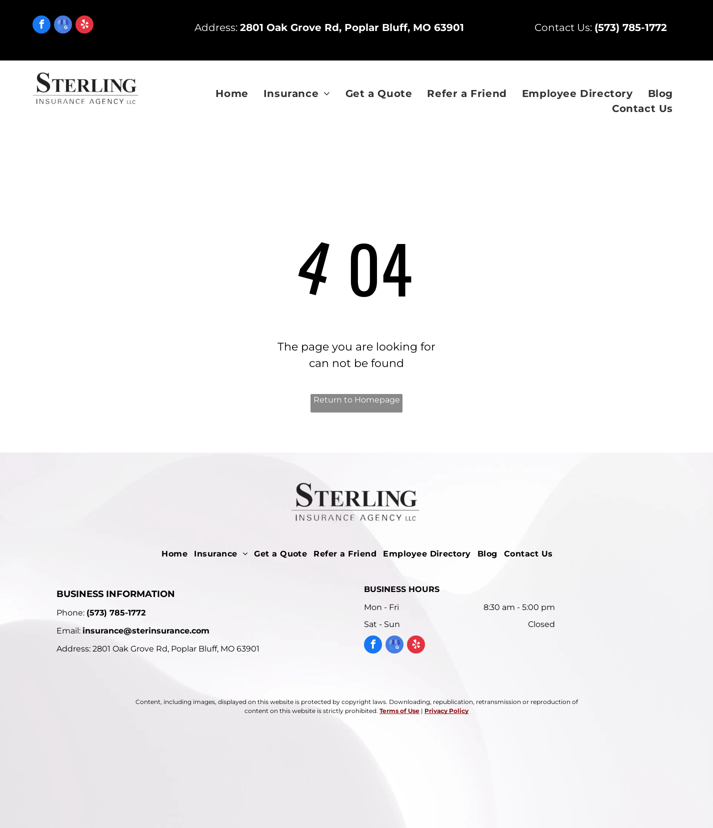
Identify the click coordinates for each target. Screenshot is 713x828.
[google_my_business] (63, 26)
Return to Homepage (357, 399)
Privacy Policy (446, 710)
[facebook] (41, 26)
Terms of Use (400, 710)
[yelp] (85, 26)
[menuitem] (232, 93)
